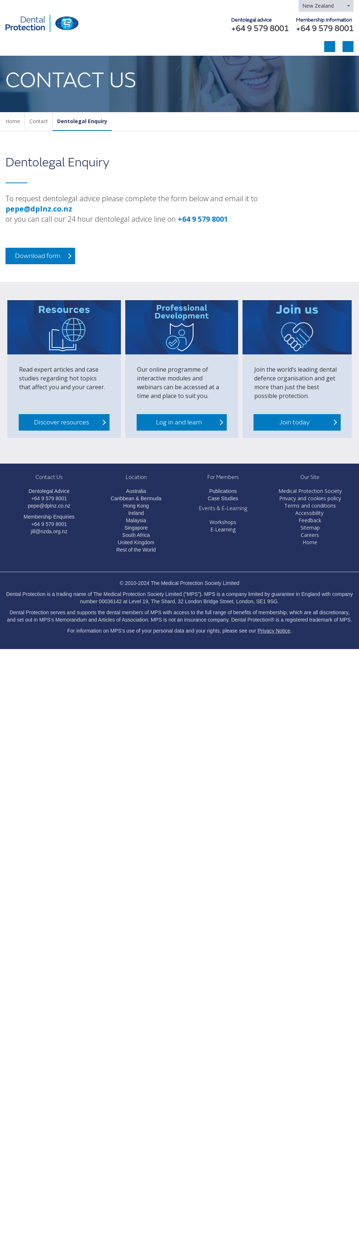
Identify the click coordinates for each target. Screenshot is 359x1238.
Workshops (223, 522)
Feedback (310, 520)
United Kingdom (136, 542)
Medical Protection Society (310, 490)
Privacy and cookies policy (310, 498)
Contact (38, 121)
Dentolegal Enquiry (82, 121)
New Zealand (318, 5)
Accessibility (309, 512)
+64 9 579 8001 (325, 29)
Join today (294, 422)
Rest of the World (136, 550)
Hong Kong (136, 506)
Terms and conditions (310, 505)
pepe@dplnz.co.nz (38, 209)
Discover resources (61, 422)
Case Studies (223, 498)
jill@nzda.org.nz (49, 531)
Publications (223, 491)
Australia (136, 491)
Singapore (136, 528)
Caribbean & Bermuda (136, 498)
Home (12, 121)
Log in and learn (179, 422)
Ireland (136, 513)
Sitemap (310, 527)
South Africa (136, 535)
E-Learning (223, 529)
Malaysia (136, 520)
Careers (310, 534)
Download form (37, 256)
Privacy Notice (274, 631)
